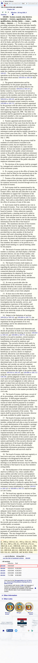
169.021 (3, 73)
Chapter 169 (11, 9)
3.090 (22, 585)
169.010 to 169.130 (25, 78)
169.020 (2, 566)
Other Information (10, 595)
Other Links (8, 599)
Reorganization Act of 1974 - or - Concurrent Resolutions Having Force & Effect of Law (18, 582)
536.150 (3, 377)
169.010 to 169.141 (23, 89)
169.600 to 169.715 (7, 103)
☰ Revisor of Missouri (8, 1)
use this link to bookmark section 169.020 (16, 558)
